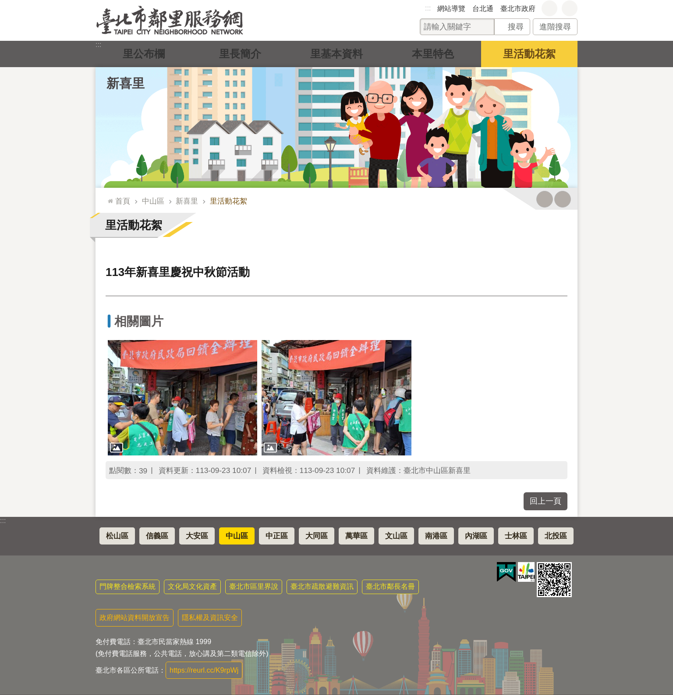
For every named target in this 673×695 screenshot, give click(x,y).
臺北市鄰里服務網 (170, 20)
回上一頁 (545, 501)
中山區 (153, 201)
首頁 (122, 201)
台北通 (482, 8)
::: (428, 8)
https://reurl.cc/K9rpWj (204, 670)
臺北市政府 (517, 8)
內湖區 (476, 536)
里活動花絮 (529, 54)
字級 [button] (549, 8)
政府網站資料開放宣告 (134, 617)
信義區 (157, 536)
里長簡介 (240, 54)
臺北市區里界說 (253, 586)
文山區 (396, 536)
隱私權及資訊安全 (210, 617)
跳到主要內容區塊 (4, 4)
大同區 (316, 536)
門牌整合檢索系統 (127, 586)
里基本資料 (336, 54)
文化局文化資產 (192, 586)
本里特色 (433, 54)
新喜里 (125, 83)
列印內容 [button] (544, 199)
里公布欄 (144, 54)
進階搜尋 (555, 26)
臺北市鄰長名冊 (390, 586)
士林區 (516, 536)
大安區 (197, 536)
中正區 (277, 536)
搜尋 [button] (516, 26)
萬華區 (356, 536)
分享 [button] (569, 8)
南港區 (436, 536)
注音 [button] (562, 199)
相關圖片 (138, 321)
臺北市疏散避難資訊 (322, 586)
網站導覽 (451, 8)
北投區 (556, 536)
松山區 (117, 536)
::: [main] (108, 197)
